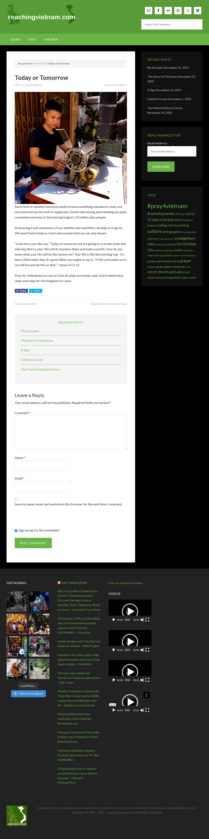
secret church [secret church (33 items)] (157, 272)
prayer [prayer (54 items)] (185, 260)
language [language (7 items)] (168, 250)
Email (19, 478)
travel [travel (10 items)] (186, 272)
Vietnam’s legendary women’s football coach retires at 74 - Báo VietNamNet (78, 755)
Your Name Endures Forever (40, 369)
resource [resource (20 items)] (178, 266)
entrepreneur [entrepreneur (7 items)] (166, 238)
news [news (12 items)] (150, 255)
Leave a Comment (115, 85)
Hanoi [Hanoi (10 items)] (172, 244)
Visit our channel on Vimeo (126, 583)
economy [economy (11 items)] (152, 238)
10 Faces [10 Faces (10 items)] (180, 214)
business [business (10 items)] (152, 225)
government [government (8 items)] (162, 244)
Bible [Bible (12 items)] (178, 220)
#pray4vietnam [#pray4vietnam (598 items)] (167, 205)
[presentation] (46, 520)
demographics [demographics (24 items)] (172, 232)
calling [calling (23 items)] (162, 225)
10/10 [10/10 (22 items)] (190, 214)
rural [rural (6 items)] (187, 267)
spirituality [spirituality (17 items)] (176, 272)
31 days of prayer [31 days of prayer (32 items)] (160, 219)
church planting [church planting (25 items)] (178, 225)
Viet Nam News (74, 583)
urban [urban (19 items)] (177, 277)
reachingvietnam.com (41, 14)
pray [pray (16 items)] (176, 261)
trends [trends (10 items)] (151, 277)
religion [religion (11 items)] (167, 266)
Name (20, 458)
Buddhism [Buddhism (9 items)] (187, 220)
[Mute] (142, 620)
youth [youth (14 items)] (192, 277)
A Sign (25, 350)
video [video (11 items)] (184, 277)
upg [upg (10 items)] (170, 277)
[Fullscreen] (147, 620)
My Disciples (30, 331)
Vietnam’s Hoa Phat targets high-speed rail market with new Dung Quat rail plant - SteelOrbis (79, 659)
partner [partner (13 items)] (151, 261)
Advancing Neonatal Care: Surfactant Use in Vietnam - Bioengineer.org (75, 718)
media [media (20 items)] (177, 250)
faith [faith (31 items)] (151, 244)
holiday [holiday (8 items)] (158, 250)
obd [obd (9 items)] (156, 255)
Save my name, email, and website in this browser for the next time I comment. (68, 504)
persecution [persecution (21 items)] (165, 261)
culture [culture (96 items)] (154, 231)
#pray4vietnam (117, 303)
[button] (130, 611)
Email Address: (157, 143)
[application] (130, 612)
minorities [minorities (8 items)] (187, 250)
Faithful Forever (32, 360)
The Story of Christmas (37, 340)
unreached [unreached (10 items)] (161, 277)
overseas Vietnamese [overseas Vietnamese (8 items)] (184, 255)
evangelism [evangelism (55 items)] (185, 238)
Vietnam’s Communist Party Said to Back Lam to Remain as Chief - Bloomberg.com (78, 737)
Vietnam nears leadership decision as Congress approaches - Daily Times (79, 677)
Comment (23, 413)
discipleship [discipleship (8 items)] (189, 232)
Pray (33, 303)
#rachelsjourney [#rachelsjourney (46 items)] (161, 213)
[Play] (114, 620)
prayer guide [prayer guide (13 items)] (154, 266)
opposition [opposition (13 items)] (165, 255)
